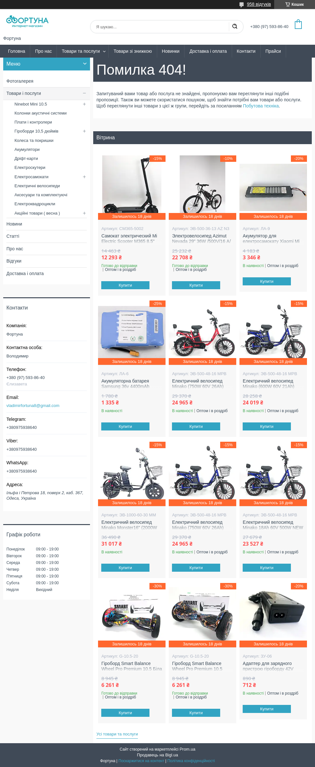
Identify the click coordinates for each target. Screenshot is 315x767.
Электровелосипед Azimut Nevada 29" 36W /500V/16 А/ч (201, 241)
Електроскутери (29, 167)
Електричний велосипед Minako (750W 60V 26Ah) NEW (197, 386)
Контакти (246, 51)
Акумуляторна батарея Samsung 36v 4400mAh (125, 383)
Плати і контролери (33, 122)
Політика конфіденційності (191, 761)
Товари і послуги (23, 93)
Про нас (43, 51)
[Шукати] (234, 26)
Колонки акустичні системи (40, 113)
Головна (16, 51)
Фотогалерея (19, 81)
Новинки (171, 51)
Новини (14, 223)
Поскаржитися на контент (141, 761)
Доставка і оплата (208, 51)
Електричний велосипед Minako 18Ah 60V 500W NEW (273, 525)
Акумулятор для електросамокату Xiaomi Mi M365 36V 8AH (271, 241)
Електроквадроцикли (34, 203)
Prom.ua (187, 749)
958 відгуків (259, 4)
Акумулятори (27, 149)
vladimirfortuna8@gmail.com (32, 405)
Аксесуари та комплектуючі (41, 194)
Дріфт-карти (26, 158)
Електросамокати (31, 176)
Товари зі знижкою (132, 51)
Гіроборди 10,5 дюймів (36, 131)
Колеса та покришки (33, 140)
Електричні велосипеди (37, 185)
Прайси (273, 51)
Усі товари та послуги (117, 734)
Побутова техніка (261, 105)
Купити (125, 285)
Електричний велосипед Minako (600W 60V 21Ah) (268, 383)
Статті (12, 236)
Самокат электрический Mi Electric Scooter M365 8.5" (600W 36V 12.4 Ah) (129, 241)
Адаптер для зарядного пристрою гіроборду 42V (268, 666)
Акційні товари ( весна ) (37, 213)
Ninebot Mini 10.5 (30, 104)
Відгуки (14, 260)
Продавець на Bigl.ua (157, 755)
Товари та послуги (81, 51)
